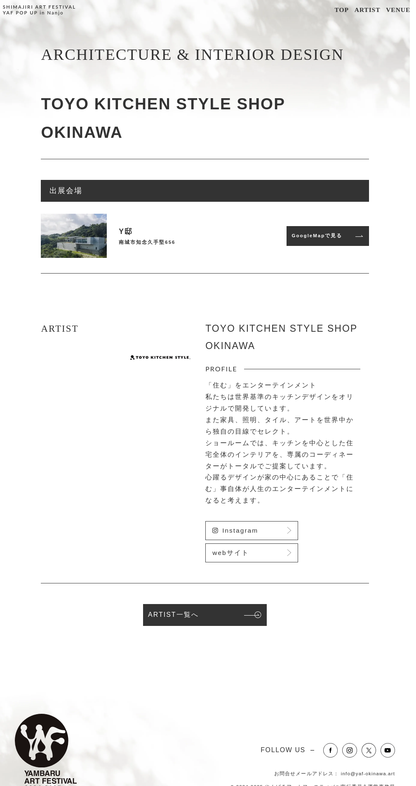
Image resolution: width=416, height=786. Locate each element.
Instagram (240, 530)
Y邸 (126, 231)
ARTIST (368, 9)
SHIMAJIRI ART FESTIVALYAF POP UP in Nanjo (39, 9)
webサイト (230, 552)
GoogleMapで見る (317, 235)
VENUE (398, 9)
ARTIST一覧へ (173, 614)
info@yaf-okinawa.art (368, 773)
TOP (341, 9)
